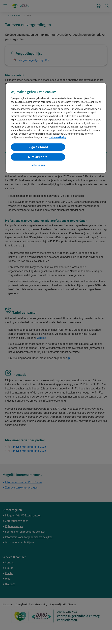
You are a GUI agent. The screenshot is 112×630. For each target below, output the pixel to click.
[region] (56, 128)
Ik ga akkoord (38, 147)
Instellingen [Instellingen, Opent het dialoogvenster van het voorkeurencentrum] (38, 165)
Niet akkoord (38, 157)
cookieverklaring (57, 137)
